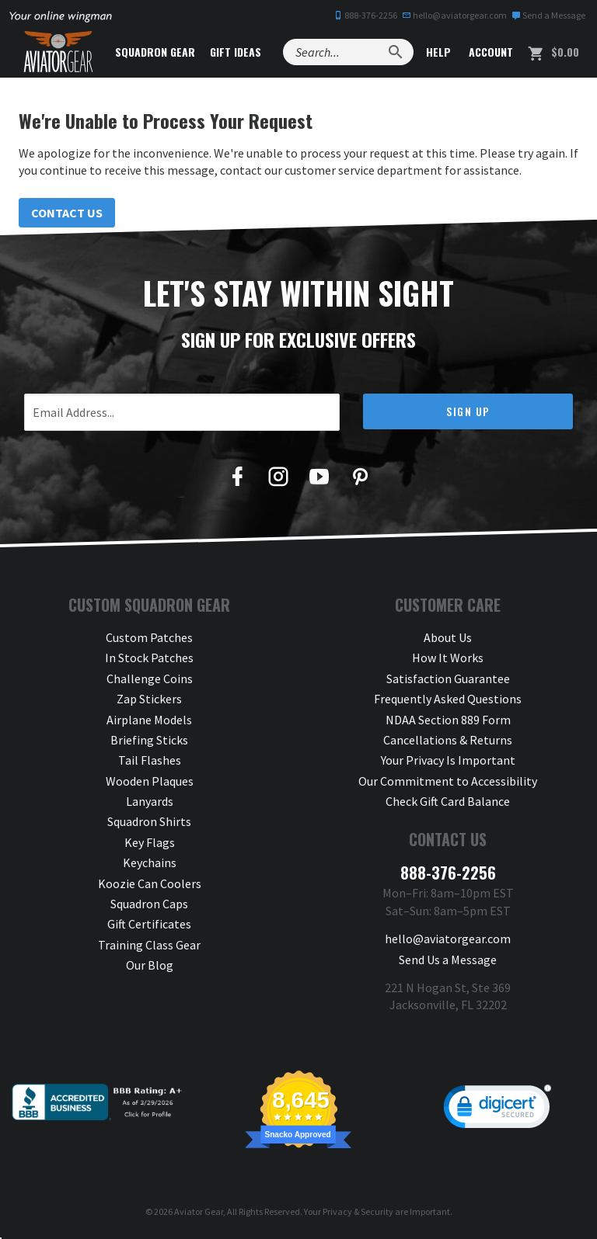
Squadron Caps (149, 903)
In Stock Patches (149, 657)
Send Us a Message (448, 959)
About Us (448, 637)
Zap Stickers (149, 698)
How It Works (448, 657)
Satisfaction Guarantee (448, 678)
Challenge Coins (149, 678)
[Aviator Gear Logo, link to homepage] (58, 52)
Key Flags (149, 842)
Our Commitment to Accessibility (447, 781)
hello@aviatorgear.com (454, 15)
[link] (497, 1110)
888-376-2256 (365, 15)
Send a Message (548, 15)
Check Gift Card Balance (448, 801)
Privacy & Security (358, 1211)
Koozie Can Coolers (149, 883)
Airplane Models (149, 719)
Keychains (149, 862)
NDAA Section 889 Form (448, 719)
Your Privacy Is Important (448, 760)
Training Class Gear (149, 945)
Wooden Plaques (150, 781)
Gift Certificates (149, 924)
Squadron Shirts (149, 821)
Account (489, 51)
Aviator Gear (198, 1211)
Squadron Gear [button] (155, 51)
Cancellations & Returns (447, 740)
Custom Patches (149, 637)
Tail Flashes (149, 760)
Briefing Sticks (149, 740)
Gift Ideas (235, 51)
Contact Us (67, 212)
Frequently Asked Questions (448, 698)
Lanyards (149, 801)
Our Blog (149, 965)
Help (437, 51)
